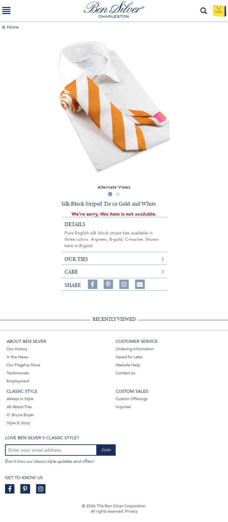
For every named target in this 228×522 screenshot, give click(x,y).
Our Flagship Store (23, 365)
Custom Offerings (131, 398)
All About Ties (19, 406)
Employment (18, 381)
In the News (17, 357)
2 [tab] (118, 194)
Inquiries (123, 406)
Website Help (128, 365)
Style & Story (18, 423)
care (71, 272)
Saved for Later (129, 357)
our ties (76, 259)
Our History (17, 349)
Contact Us (125, 373)
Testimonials (18, 373)
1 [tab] (110, 194)
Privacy (131, 511)
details (75, 224)
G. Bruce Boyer (20, 415)
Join (106, 450)
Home (13, 27)
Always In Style (20, 398)
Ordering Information (135, 349)
